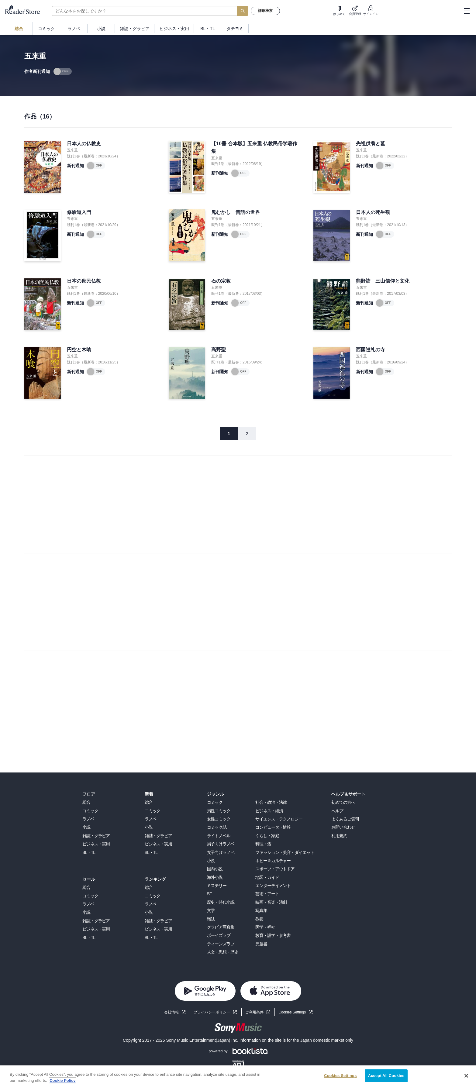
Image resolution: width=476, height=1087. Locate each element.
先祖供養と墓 (370, 143)
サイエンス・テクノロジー (278, 819)
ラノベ (88, 819)
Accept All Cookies (386, 1075)
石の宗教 (221, 281)
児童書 (261, 943)
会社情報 (171, 1012)
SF (209, 893)
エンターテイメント (273, 885)
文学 (211, 910)
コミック (90, 810)
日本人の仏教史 (84, 143)
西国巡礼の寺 (370, 349)
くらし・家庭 (267, 835)
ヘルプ (337, 810)
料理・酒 (263, 843)
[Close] (466, 1075)
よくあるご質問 (345, 819)
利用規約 (339, 835)
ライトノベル (218, 835)
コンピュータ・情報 (273, 827)
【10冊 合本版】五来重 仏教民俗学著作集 (254, 147)
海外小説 (215, 877)
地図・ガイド (267, 877)
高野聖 (218, 349)
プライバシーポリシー (212, 1012)
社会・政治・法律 (271, 802)
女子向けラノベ (220, 852)
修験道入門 (79, 212)
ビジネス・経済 (269, 810)
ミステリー (216, 885)
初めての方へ (343, 802)
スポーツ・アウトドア (275, 868)
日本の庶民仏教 (84, 281)
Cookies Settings (292, 1012)
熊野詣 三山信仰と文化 (382, 281)
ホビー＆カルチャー (273, 860)
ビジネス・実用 (96, 843)
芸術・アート (267, 893)
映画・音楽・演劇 (271, 902)
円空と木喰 (79, 349)
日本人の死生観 (373, 212)
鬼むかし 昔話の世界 (235, 212)
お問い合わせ (343, 827)
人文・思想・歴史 (222, 952)
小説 (86, 827)
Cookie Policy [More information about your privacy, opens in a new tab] (62, 1080)
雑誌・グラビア (96, 835)
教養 (259, 919)
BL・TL (88, 852)
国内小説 (215, 868)
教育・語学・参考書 (273, 935)
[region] (238, 1076)
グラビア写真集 (220, 927)
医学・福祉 (265, 927)
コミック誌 (216, 827)
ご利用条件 (254, 1012)
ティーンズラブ (220, 943)
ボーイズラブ (218, 935)
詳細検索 (265, 11)
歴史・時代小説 (220, 902)
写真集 (261, 910)
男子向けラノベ (220, 843)
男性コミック (218, 810)
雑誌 (211, 919)
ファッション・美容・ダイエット (284, 852)
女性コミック (218, 819)
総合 (86, 802)
